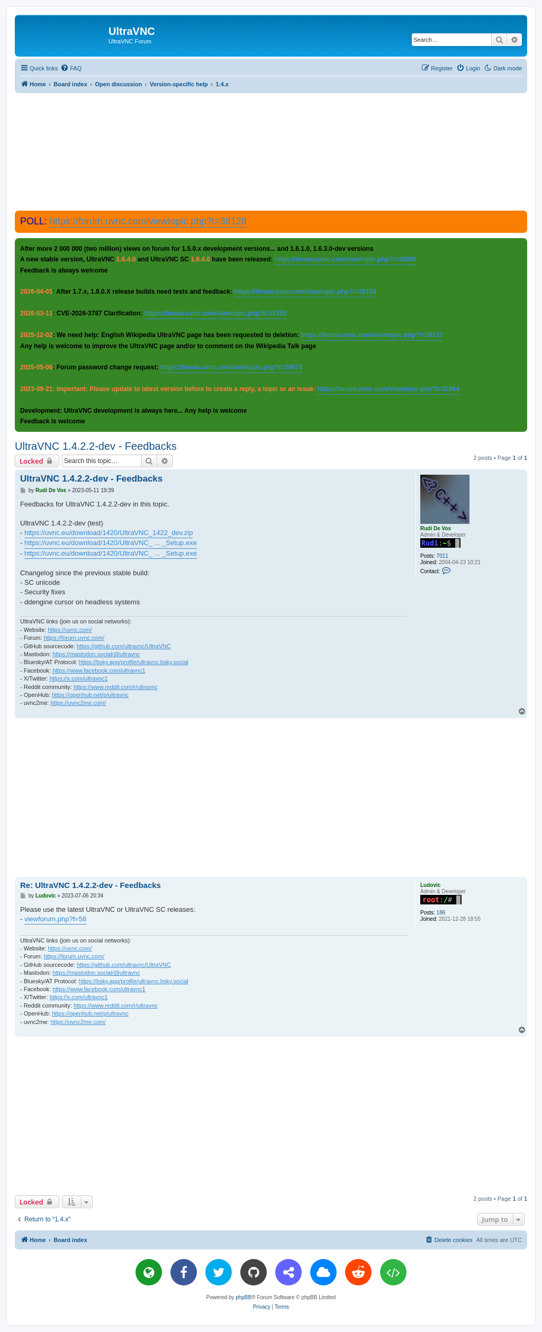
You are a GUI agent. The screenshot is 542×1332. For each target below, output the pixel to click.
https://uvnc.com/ (70, 630)
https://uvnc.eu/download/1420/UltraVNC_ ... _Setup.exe (110, 543)
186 (441, 913)
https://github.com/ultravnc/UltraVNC (124, 646)
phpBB (243, 1297)
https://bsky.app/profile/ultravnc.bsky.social (133, 662)
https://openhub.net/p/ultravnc (90, 695)
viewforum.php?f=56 (55, 919)
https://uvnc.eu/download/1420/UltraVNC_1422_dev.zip (108, 533)
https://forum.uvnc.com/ (74, 638)
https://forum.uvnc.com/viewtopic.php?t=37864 (388, 389)
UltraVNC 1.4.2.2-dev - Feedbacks (96, 446)
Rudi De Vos (435, 528)
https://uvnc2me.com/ (78, 703)
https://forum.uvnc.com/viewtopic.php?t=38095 (345, 259)
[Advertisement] (271, 151)
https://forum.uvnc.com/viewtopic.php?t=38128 (148, 221)
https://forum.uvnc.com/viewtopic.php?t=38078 (231, 367)
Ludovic (430, 885)
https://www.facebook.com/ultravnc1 (98, 670)
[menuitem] (71, 68)
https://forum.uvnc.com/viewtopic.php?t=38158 (305, 291)
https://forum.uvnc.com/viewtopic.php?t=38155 (215, 313)
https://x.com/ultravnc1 (79, 678)
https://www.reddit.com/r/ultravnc (116, 687)
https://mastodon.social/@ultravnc (96, 654)
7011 (442, 556)
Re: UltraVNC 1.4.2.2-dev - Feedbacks (90, 885)
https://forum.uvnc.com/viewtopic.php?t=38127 (371, 335)
